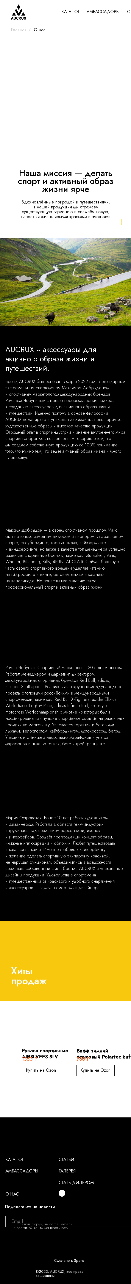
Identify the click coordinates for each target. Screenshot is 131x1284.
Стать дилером (76, 1182)
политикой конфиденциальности (43, 1227)
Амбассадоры (21, 1171)
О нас (12, 1194)
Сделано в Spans (69, 1260)
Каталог (14, 1159)
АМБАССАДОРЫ (103, 11)
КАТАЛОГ (70, 11)
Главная (19, 30)
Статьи (66, 1159)
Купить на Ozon (41, 1070)
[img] (62, 1193)
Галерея (67, 1171)
